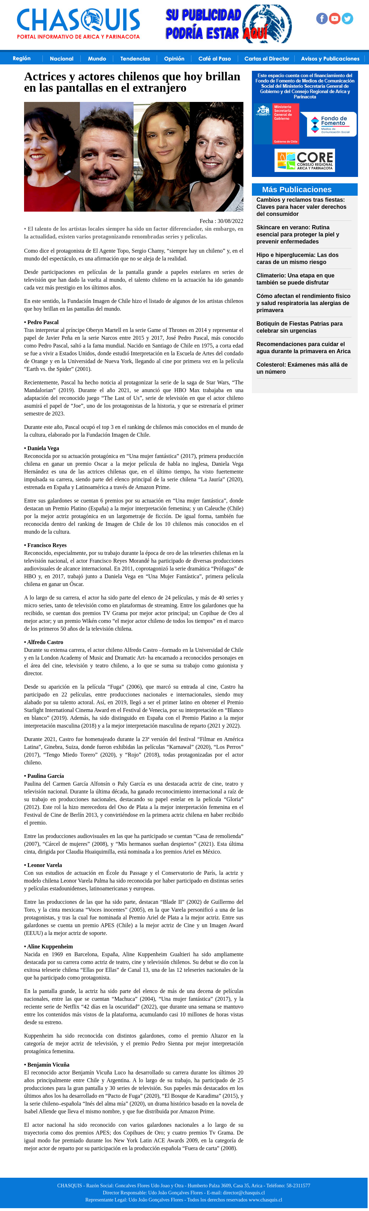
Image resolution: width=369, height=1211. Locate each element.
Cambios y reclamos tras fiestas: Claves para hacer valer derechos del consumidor (301, 207)
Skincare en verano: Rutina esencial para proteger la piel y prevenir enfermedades (297, 234)
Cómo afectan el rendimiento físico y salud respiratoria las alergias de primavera (303, 303)
